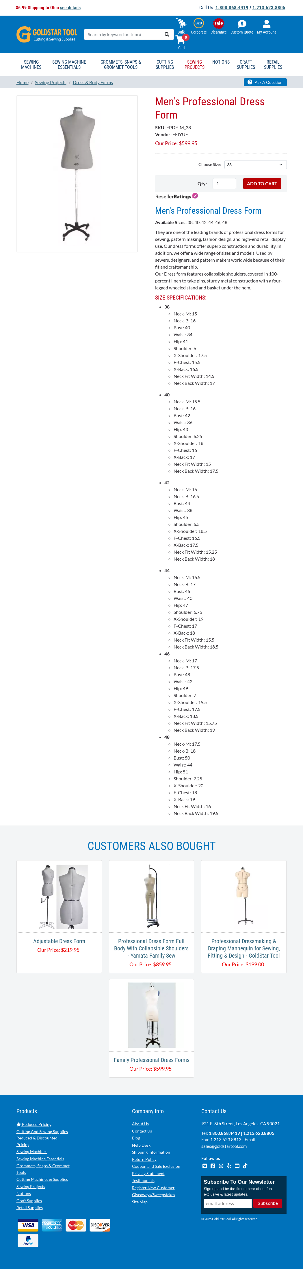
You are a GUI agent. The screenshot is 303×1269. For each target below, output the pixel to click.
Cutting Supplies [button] (165, 64)
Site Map (140, 1201)
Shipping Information (151, 1152)
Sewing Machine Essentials (40, 1158)
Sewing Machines (31, 1151)
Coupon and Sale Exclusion (156, 1166)
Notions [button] (221, 62)
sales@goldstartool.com (224, 1146)
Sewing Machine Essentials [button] (69, 64)
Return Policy (144, 1159)
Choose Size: (209, 164)
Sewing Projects (30, 1186)
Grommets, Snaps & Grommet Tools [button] (121, 64)
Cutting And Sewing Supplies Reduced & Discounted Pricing (42, 1138)
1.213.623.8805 (268, 7)
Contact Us (142, 1130)
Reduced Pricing (33, 1124)
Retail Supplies (29, 1207)
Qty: (202, 183)
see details (70, 7)
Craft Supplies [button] (246, 64)
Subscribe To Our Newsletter (239, 1182)
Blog (136, 1137)
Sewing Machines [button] (31, 64)
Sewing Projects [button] (195, 64)
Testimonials (143, 1180)
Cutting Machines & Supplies (42, 1179)
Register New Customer (153, 1187)
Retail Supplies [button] (273, 64)
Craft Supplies (29, 1200)
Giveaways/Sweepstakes (153, 1194)
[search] (167, 34)
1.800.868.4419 (231, 7)
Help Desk (141, 1145)
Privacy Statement (148, 1173)
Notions (23, 1193)
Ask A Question (265, 82)
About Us (140, 1123)
